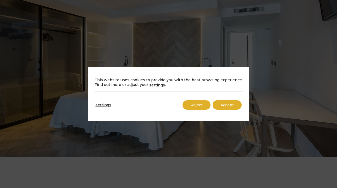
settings (157, 85)
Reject (196, 105)
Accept (227, 105)
